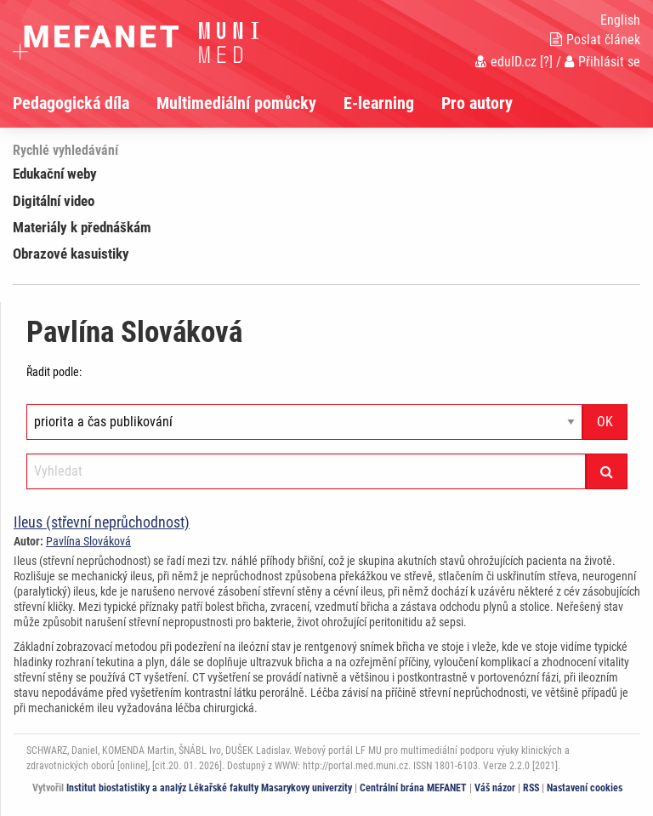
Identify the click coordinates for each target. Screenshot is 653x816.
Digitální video (53, 200)
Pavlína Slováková (88, 541)
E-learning (379, 103)
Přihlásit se (602, 62)
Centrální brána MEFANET (413, 788)
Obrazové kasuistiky (71, 253)
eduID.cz (506, 62)
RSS (531, 788)
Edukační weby (55, 173)
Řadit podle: (54, 372)
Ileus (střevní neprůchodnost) (102, 522)
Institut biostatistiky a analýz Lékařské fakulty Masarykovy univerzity (209, 788)
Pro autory (477, 103)
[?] (546, 62)
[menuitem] (84, 103)
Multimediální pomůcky (236, 103)
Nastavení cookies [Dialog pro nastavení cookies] (584, 788)
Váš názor (494, 788)
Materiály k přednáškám (82, 227)
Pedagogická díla (71, 103)
